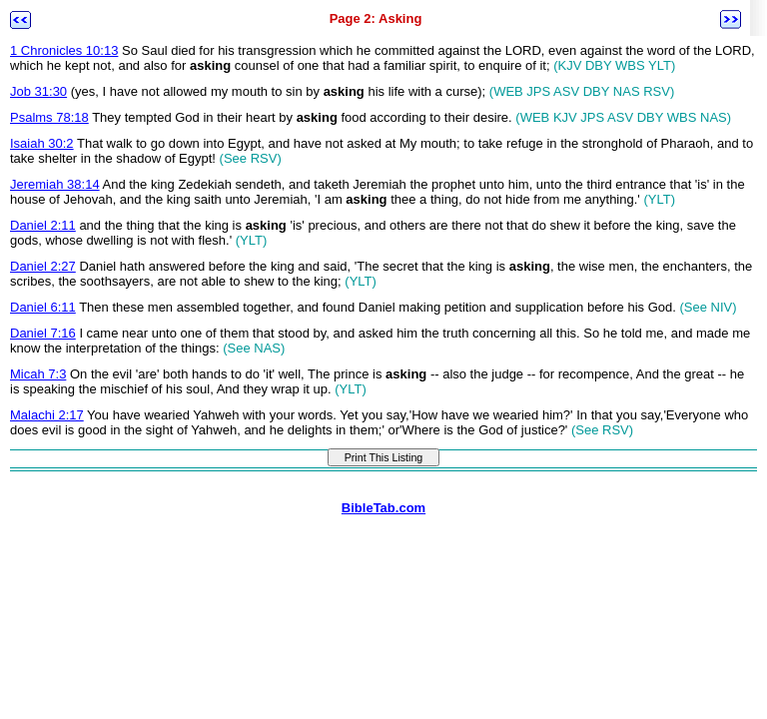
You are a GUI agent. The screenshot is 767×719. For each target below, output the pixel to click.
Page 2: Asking (376, 18)
